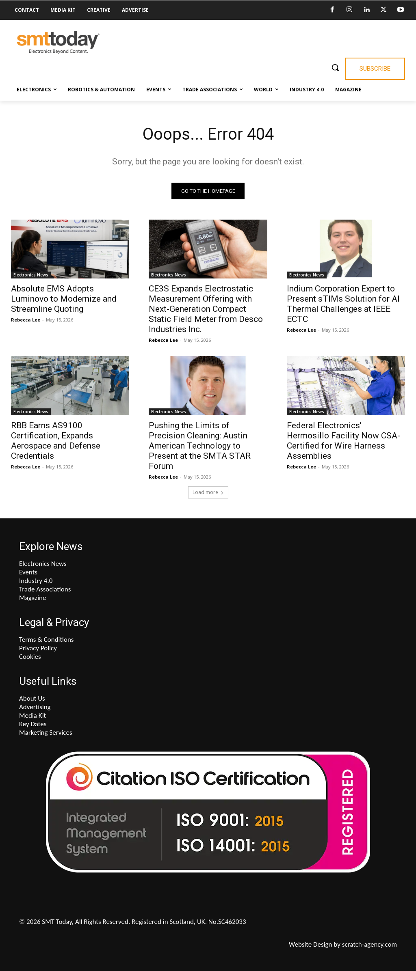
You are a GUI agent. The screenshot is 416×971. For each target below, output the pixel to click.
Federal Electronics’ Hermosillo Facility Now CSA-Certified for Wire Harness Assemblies (343, 441)
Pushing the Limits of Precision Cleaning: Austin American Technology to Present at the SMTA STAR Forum (200, 446)
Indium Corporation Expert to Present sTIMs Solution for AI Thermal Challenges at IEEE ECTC (343, 304)
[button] (335, 67)
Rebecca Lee (25, 320)
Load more (208, 492)
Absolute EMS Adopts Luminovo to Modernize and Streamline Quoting (64, 299)
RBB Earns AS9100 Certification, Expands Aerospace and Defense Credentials (55, 441)
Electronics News (30, 275)
